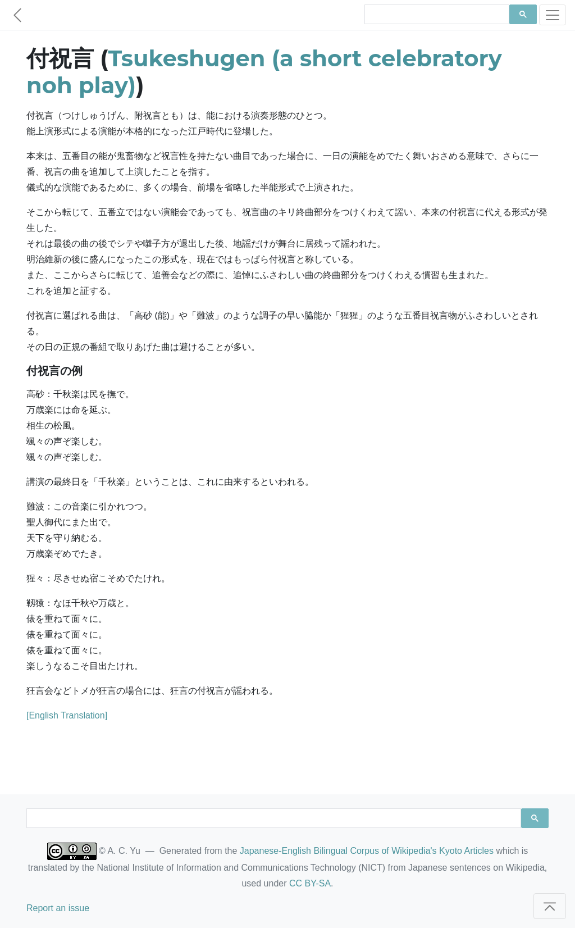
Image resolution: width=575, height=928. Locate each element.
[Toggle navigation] (552, 14)
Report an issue (57, 908)
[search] (435, 15)
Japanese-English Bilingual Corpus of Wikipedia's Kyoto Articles (367, 851)
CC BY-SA (310, 883)
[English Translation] (66, 715)
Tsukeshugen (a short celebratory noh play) (264, 71)
